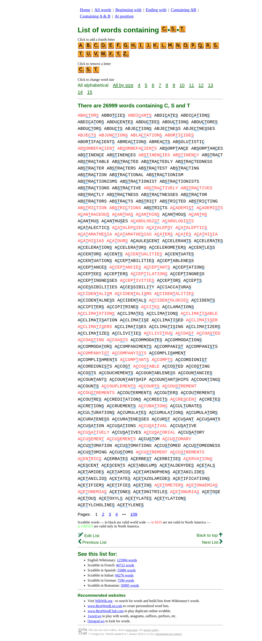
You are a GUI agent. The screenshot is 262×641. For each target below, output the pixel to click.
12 (200, 85)
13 (210, 85)
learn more (132, 630)
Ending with (156, 9)
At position (124, 16)
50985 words (130, 585)
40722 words (125, 565)
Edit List (88, 535)
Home (85, 9)
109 (133, 514)
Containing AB (183, 9)
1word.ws (94, 616)
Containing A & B (95, 16)
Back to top (209, 535)
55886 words (126, 570)
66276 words (124, 575)
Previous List (92, 542)
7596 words (125, 580)
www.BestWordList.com (105, 606)
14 (80, 91)
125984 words (127, 560)
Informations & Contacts (169, 633)
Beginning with (128, 9)
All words (102, 9)
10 (182, 85)
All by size (123, 85)
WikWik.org (103, 601)
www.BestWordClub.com (106, 611)
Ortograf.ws (96, 621)
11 (191, 85)
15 (89, 91)
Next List (212, 542)
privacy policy (151, 630)
